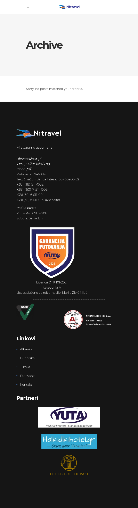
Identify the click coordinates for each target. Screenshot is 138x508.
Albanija (26, 349)
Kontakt (26, 384)
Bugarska (27, 358)
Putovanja (27, 376)
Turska (25, 367)
